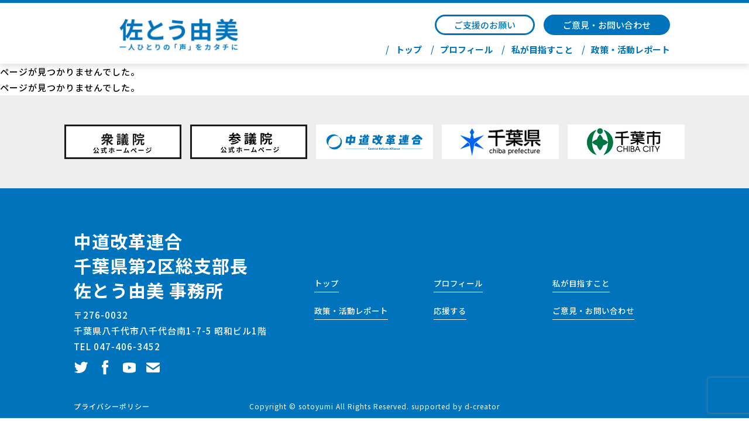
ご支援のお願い (485, 25)
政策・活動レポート (630, 50)
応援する (450, 310)
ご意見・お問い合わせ (607, 25)
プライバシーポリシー (112, 406)
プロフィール (466, 50)
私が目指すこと (542, 50)
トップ (409, 50)
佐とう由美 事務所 (149, 290)
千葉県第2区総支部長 (161, 265)
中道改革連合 (128, 241)
